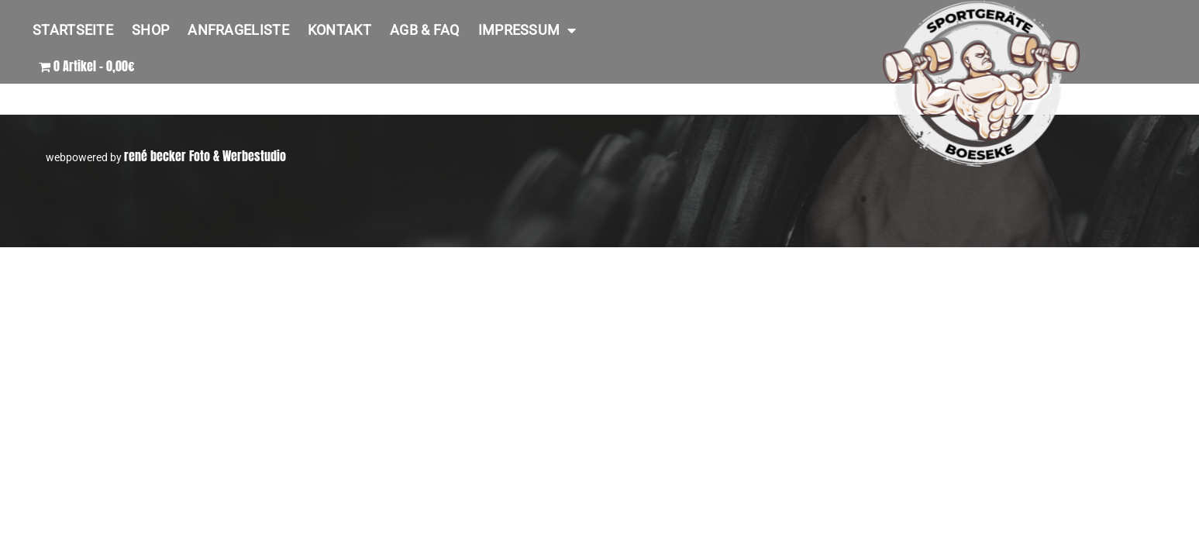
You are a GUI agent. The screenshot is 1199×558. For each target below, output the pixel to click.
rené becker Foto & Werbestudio (205, 155)
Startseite (73, 30)
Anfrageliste (238, 30)
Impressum (527, 30)
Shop (150, 30)
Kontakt (339, 30)
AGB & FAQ (425, 30)
